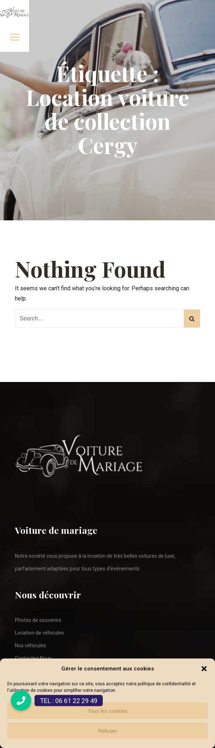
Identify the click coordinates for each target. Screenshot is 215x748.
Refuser (107, 731)
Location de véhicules (39, 633)
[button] (204, 668)
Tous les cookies (107, 711)
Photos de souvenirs (38, 620)
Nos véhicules (30, 645)
